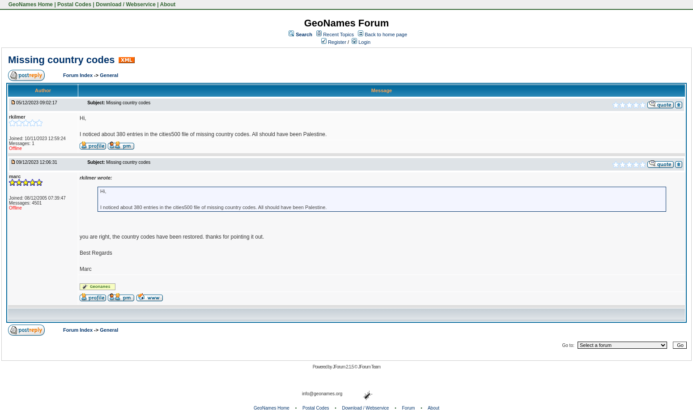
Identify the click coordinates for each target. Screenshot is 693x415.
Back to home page (386, 34)
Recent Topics (338, 34)
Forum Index (78, 75)
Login (361, 42)
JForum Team (369, 366)
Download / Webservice (126, 4)
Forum (408, 408)
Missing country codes (61, 59)
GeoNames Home (30, 4)
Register (333, 42)
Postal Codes (74, 4)
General (109, 75)
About (168, 4)
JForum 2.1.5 (343, 366)
